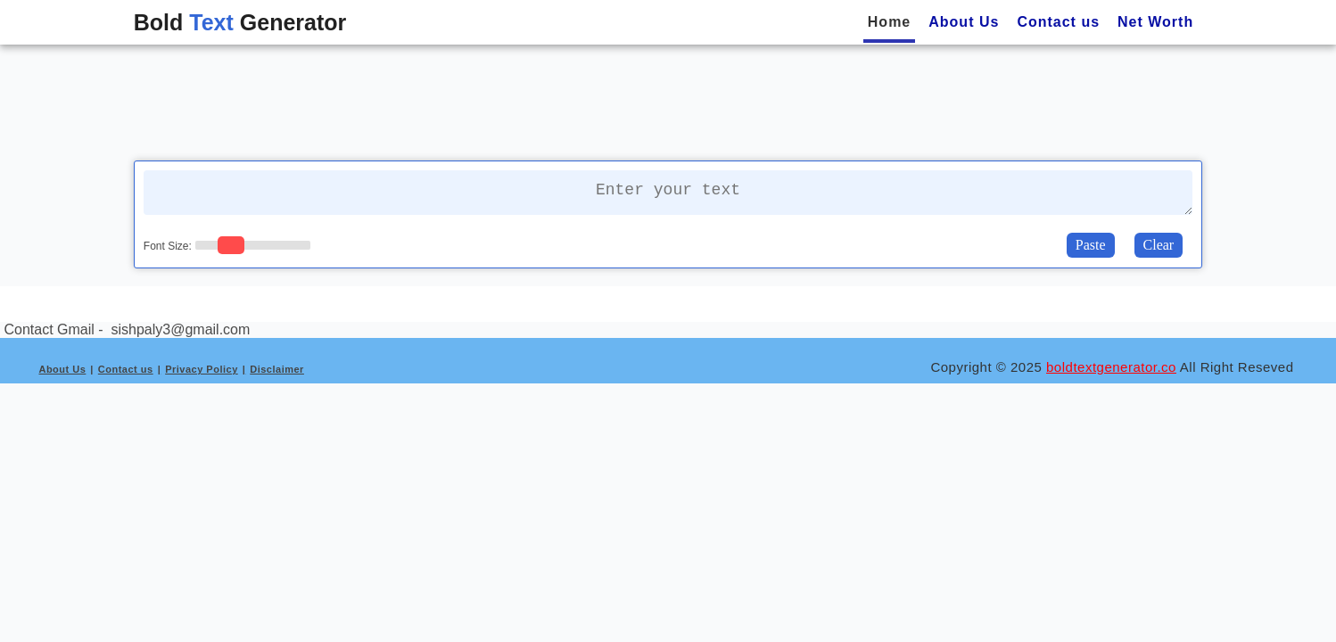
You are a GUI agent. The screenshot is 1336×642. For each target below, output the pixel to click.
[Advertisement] (668, 101)
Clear (1159, 244)
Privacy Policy (201, 369)
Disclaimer (277, 369)
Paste (1091, 244)
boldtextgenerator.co (1111, 366)
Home (889, 21)
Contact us (1058, 21)
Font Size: (168, 246)
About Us (963, 21)
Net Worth (1155, 21)
